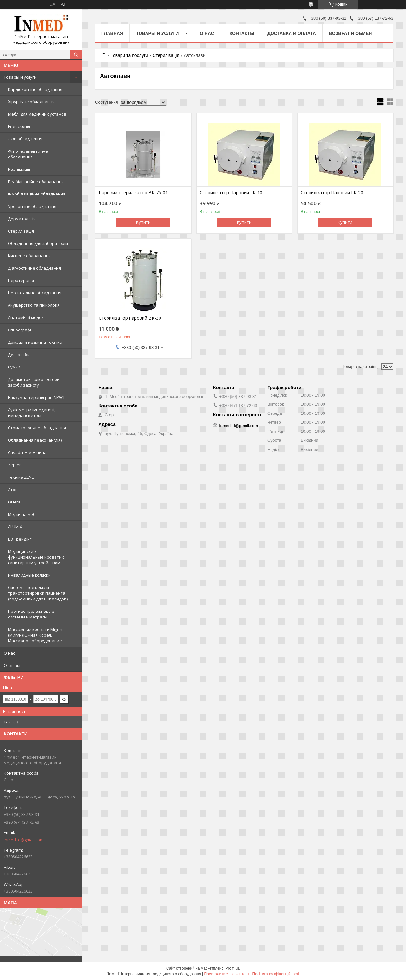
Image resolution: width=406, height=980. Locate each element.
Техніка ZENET (22, 477)
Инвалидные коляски (29, 575)
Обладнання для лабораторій (38, 243)
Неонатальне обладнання (34, 293)
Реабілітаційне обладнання (36, 181)
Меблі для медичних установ (37, 114)
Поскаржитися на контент (226, 974)
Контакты (241, 33)
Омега (14, 502)
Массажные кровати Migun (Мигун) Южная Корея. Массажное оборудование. (35, 635)
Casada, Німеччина (27, 452)
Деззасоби (19, 354)
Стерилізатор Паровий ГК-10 (231, 192)
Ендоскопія (19, 126)
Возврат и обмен (350, 33)
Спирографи (20, 330)
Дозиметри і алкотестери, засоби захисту (34, 382)
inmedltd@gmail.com (23, 839)
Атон (13, 489)
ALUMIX (15, 526)
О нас (9, 653)
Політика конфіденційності (275, 974)
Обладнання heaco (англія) (35, 440)
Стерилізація (21, 231)
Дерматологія (22, 218)
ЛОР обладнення (25, 139)
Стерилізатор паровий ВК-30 (130, 318)
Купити (143, 222)
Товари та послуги (129, 55)
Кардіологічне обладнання (35, 89)
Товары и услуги (20, 77)
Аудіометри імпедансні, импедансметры (31, 412)
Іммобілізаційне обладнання (36, 194)
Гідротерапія (21, 280)
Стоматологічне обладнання (37, 428)
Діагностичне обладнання (34, 268)
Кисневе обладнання (29, 256)
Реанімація (19, 169)
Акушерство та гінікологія (34, 305)
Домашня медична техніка (35, 342)
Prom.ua (233, 968)
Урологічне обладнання (32, 206)
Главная (112, 33)
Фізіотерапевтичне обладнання (28, 154)
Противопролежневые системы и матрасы (31, 614)
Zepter (14, 465)
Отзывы (12, 665)
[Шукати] (76, 55)
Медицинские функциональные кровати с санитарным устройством (36, 557)
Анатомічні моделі (26, 317)
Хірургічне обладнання (31, 102)
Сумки (14, 367)
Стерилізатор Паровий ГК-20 (332, 192)
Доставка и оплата (291, 33)
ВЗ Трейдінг (19, 539)
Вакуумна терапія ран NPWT (36, 397)
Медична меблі (23, 514)
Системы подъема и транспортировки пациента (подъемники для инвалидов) (38, 593)
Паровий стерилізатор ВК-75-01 (133, 192)
